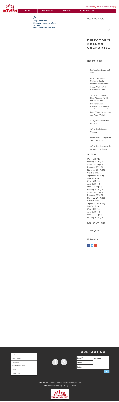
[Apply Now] (89, 6)
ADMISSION (15, 362)
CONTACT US (16, 373)
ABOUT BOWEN (16, 358)
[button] (47, 11)
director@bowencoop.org (53, 385)
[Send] (106, 371)
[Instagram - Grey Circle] (64, 362)
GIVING (14, 370)
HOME (14, 355)
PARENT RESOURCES (18, 366)
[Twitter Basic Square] (92, 245)
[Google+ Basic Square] (95, 245)
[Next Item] (109, 29)
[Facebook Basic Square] (88, 245)
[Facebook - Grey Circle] (55, 362)
